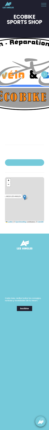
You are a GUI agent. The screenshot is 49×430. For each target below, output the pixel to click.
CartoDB (40, 222)
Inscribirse (24, 308)
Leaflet (9, 222)
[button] (43, 5)
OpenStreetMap (20, 222)
